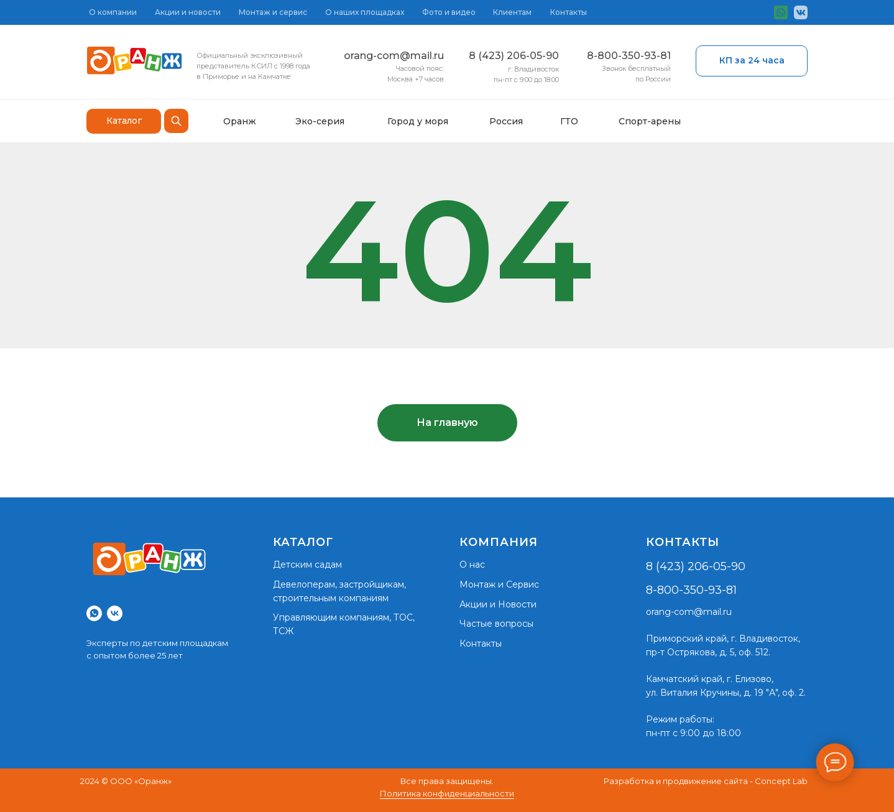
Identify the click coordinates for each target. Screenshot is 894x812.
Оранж (239, 121)
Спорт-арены (650, 121)
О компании (113, 12)
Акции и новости (188, 12)
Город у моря (417, 121)
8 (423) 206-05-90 (514, 56)
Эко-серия (319, 121)
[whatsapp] (94, 613)
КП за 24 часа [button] (752, 60)
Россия (506, 121)
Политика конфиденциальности (447, 793)
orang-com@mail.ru (394, 56)
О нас (472, 564)
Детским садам (307, 564)
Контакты (568, 12)
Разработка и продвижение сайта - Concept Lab (706, 781)
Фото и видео (449, 12)
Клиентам (512, 12)
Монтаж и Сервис (499, 584)
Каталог (124, 120)
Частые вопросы (496, 623)
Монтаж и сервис (273, 12)
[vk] (114, 613)
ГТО (569, 121)
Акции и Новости (498, 604)
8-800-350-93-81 (629, 56)
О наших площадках (364, 12)
